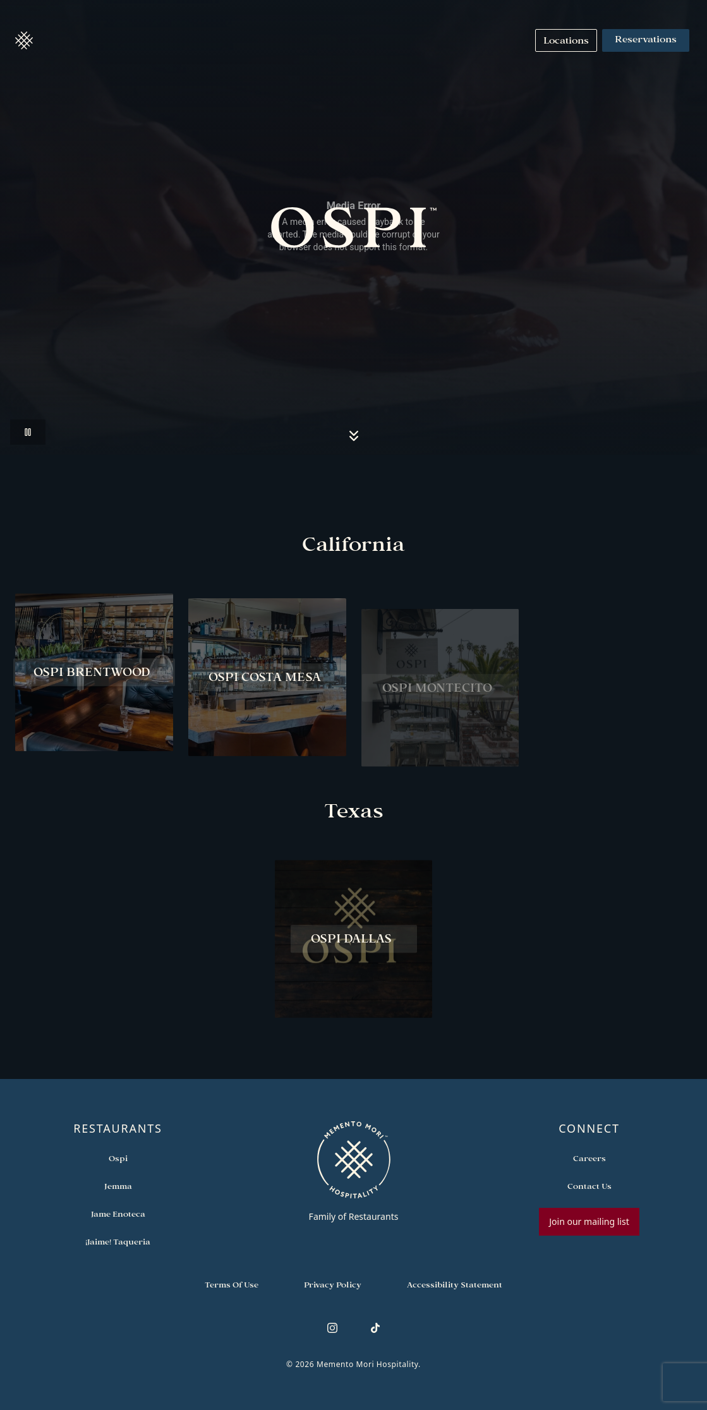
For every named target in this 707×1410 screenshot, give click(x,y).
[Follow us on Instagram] (332, 1328)
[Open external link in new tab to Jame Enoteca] (118, 1214)
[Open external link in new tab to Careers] (589, 1158)
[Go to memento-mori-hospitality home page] (353, 1171)
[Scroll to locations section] (354, 436)
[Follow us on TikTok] (375, 1328)
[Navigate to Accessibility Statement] (454, 1285)
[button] (24, 40)
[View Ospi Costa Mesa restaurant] (267, 685)
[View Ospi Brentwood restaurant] (94, 675)
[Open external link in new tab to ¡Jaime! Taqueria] (118, 1242)
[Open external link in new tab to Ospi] (118, 1158)
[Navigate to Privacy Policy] (332, 1285)
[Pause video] (27, 432)
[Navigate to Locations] (566, 40)
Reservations (646, 40)
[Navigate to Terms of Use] (231, 1285)
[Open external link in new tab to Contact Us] (589, 1186)
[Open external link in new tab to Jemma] (118, 1186)
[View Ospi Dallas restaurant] (354, 942)
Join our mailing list (589, 1221)
